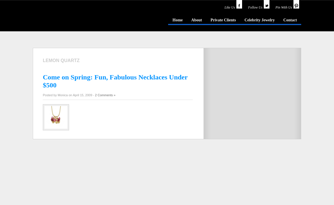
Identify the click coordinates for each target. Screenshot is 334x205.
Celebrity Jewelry (259, 20)
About (196, 20)
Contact (290, 20)
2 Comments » (105, 95)
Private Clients (223, 20)
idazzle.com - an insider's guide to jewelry (74, 19)
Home (177, 20)
